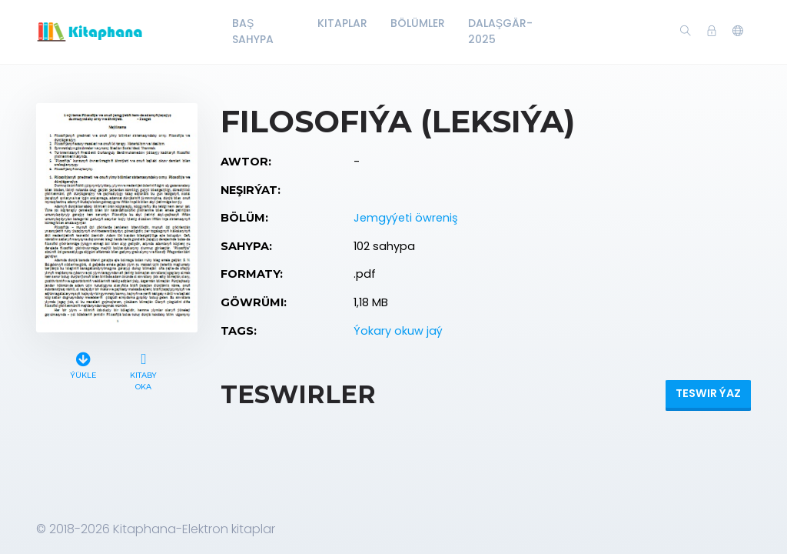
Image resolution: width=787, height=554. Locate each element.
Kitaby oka (143, 369)
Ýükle (83, 363)
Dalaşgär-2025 (500, 31)
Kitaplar (342, 23)
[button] (738, 31)
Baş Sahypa (253, 31)
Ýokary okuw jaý (398, 331)
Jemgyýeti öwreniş (406, 217)
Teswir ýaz (708, 393)
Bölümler (417, 23)
